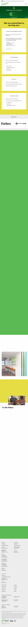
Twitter (15, 589)
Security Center (4, 586)
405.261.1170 (3, 575)
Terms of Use (4, 589)
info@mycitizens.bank (5, 545)
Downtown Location (17, 596)
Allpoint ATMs (16, 606)
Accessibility (3, 591)
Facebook (15, 586)
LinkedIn (15, 591)
